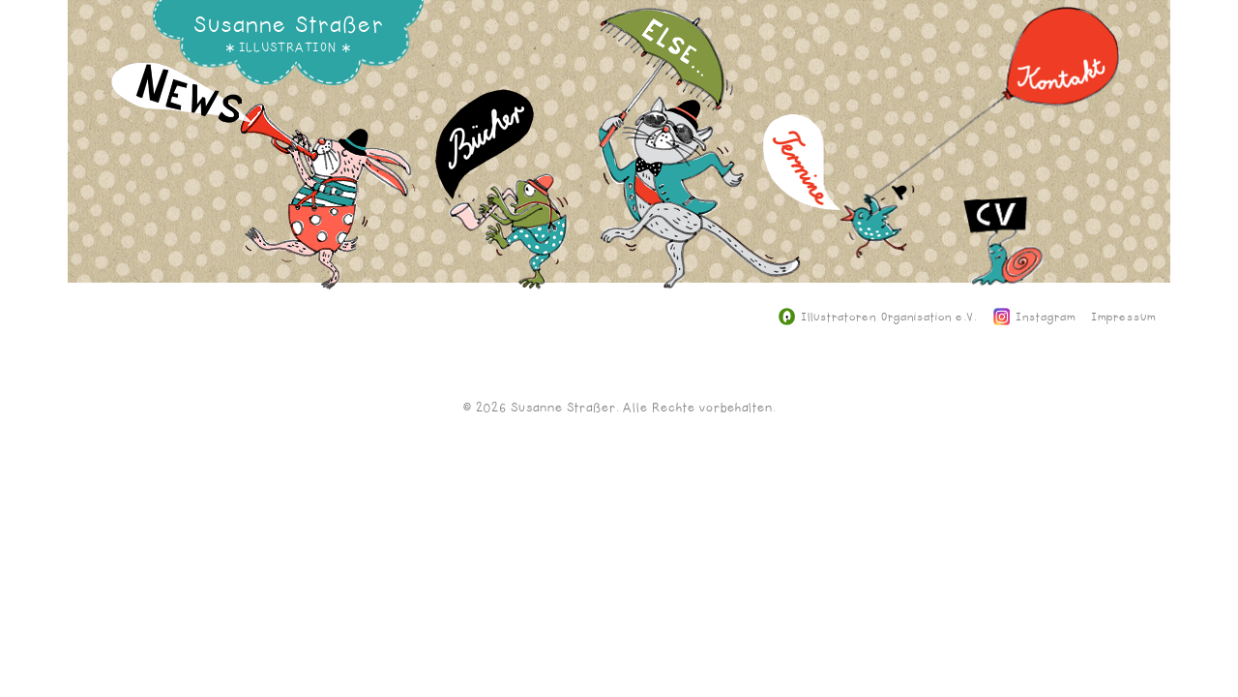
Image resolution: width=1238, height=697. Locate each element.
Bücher (502, 204)
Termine (839, 200)
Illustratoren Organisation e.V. (878, 317)
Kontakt (995, 115)
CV (1003, 301)
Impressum (1124, 317)
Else (699, 162)
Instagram (1034, 317)
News (264, 190)
